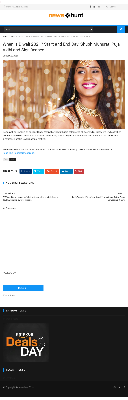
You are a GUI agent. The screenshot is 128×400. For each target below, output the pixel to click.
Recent (23, 291)
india (13, 37)
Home (5, 37)
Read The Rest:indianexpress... (19, 156)
